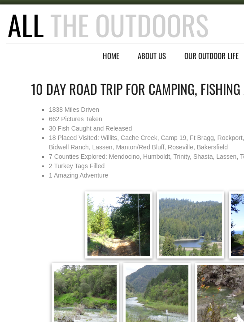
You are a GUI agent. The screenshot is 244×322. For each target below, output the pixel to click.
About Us (152, 55)
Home (111, 55)
